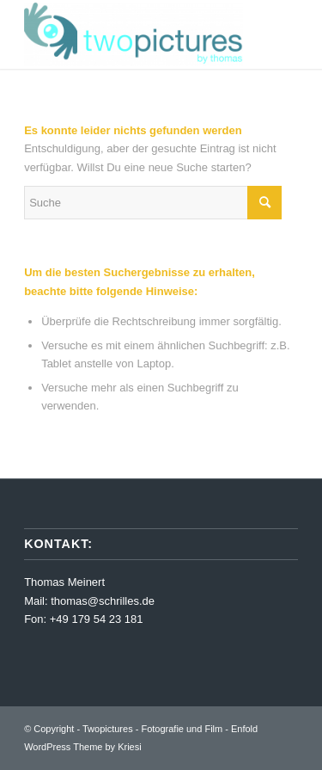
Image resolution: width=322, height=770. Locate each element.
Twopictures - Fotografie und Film (152, 729)
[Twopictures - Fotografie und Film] (133, 34)
